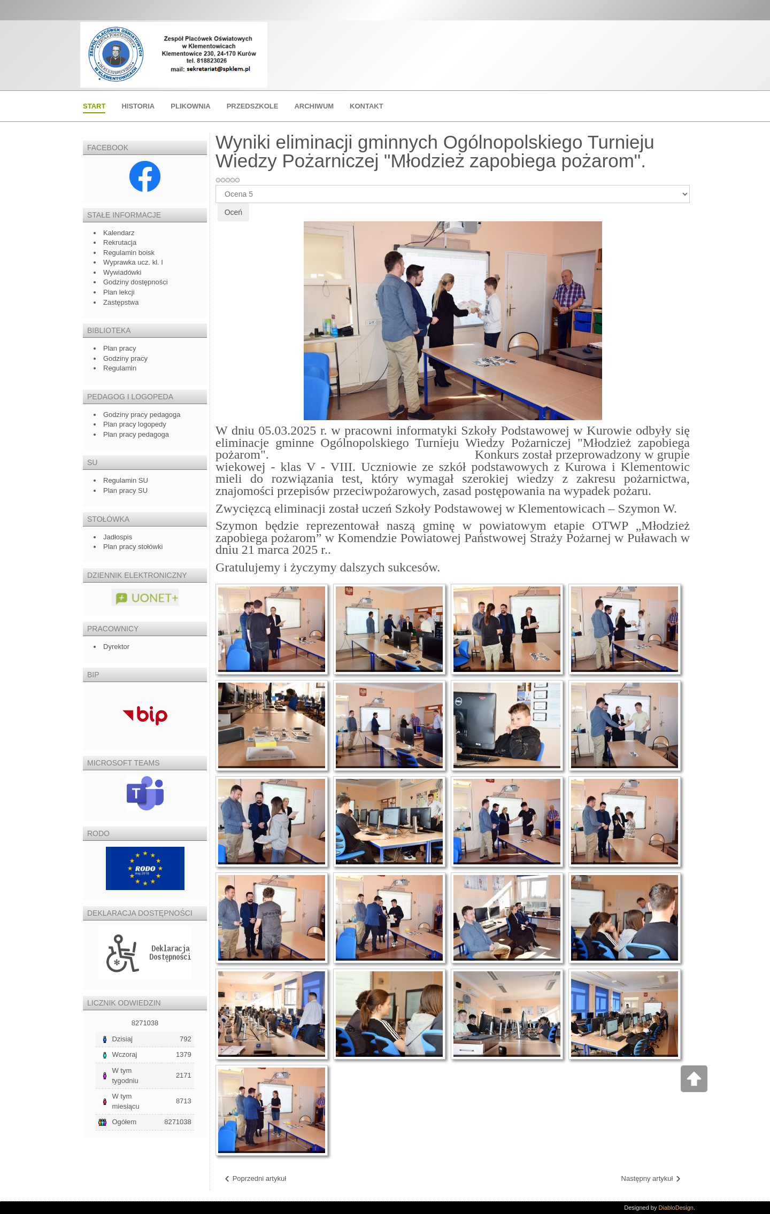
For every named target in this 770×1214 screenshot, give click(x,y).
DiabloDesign (676, 1207)
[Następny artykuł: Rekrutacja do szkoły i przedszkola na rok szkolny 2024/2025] (651, 1179)
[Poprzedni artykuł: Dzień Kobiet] (254, 1179)
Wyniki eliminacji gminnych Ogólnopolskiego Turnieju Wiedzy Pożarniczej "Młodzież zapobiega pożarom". (434, 151)
